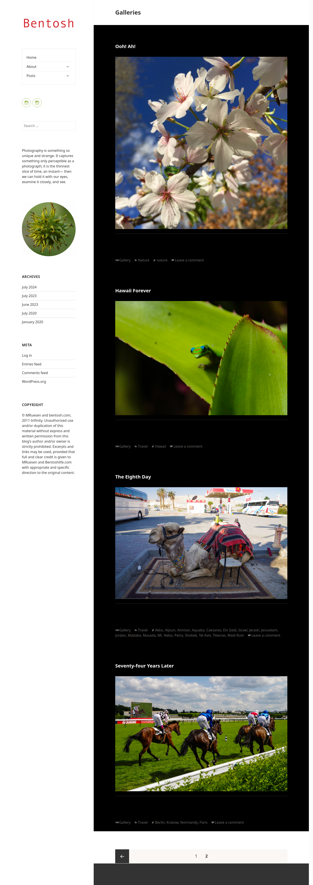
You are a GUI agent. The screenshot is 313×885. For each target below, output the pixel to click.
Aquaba (198, 630)
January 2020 (32, 322)
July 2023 (29, 295)
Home (32, 57)
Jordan (120, 635)
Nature (143, 260)
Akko (159, 630)
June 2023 (30, 304)
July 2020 (29, 313)
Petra (179, 635)
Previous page (122, 856)
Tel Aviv (205, 635)
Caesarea (213, 630)
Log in (27, 355)
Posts (31, 75)
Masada (149, 635)
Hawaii (160, 446)
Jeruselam (269, 630)
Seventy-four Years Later (144, 665)
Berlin (160, 822)
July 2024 (29, 287)
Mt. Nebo (165, 635)
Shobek (191, 635)
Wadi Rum (235, 635)
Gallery (125, 260)
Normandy (189, 822)
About (31, 66)
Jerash (254, 630)
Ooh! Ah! (125, 46)
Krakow (172, 822)
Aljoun (170, 630)
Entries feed (32, 364)
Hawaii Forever (133, 290)
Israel (243, 630)
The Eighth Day (133, 476)
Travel (143, 446)
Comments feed (35, 372)
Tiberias (219, 635)
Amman (183, 630)
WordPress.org (34, 381)
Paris (204, 822)
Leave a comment (189, 260)
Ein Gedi (230, 630)
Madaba (134, 635)
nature (162, 260)
